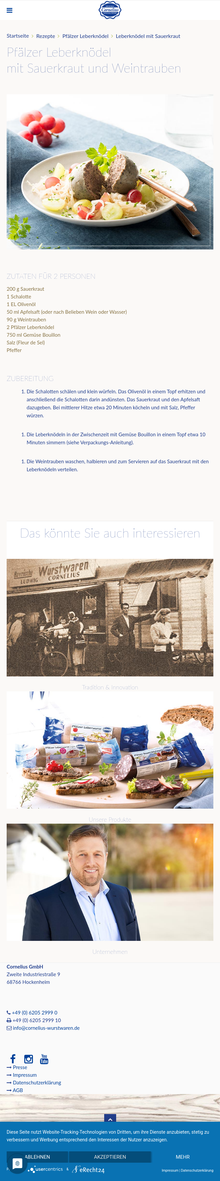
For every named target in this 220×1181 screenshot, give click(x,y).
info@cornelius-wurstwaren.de (46, 1028)
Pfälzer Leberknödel (85, 36)
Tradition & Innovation (110, 687)
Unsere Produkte (110, 819)
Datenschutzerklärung (37, 1082)
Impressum (25, 1075)
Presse (20, 1067)
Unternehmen (110, 951)
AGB (18, 1090)
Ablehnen (37, 1157)
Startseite (18, 35)
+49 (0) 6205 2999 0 (34, 1012)
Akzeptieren (110, 1157)
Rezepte (45, 36)
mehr (183, 1157)
